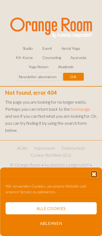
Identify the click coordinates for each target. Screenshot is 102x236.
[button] (94, 174)
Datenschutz (73, 147)
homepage (80, 109)
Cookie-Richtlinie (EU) (51, 155)
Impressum (44, 147)
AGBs (22, 147)
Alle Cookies (51, 208)
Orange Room (51, 26)
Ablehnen (51, 223)
